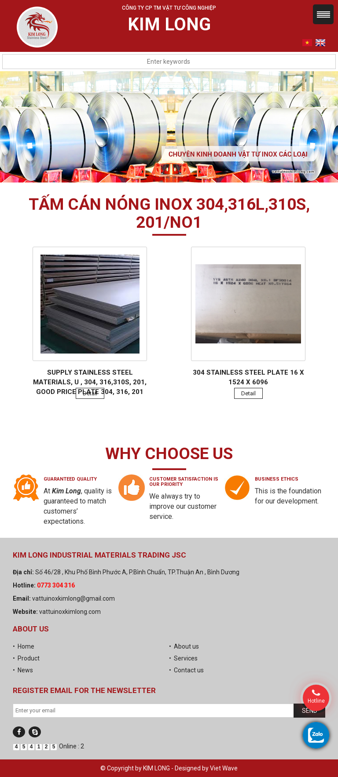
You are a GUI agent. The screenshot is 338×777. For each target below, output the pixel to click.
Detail (90, 393)
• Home (23, 646)
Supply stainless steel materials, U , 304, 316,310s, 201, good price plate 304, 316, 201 (90, 382)
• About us (184, 646)
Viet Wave (224, 768)
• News (23, 670)
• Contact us (186, 670)
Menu (323, 14)
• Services (183, 658)
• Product (26, 658)
